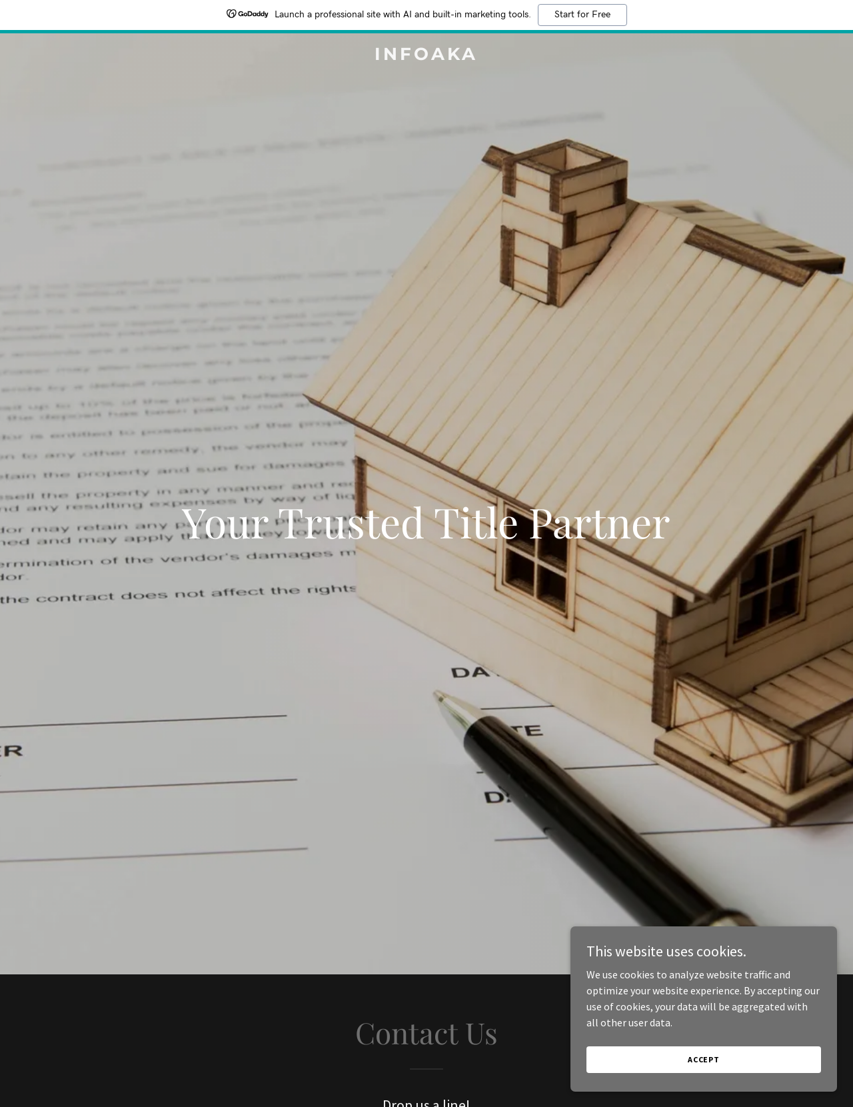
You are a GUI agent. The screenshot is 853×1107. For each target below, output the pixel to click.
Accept (704, 1059)
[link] (426, 56)
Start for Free (582, 14)
